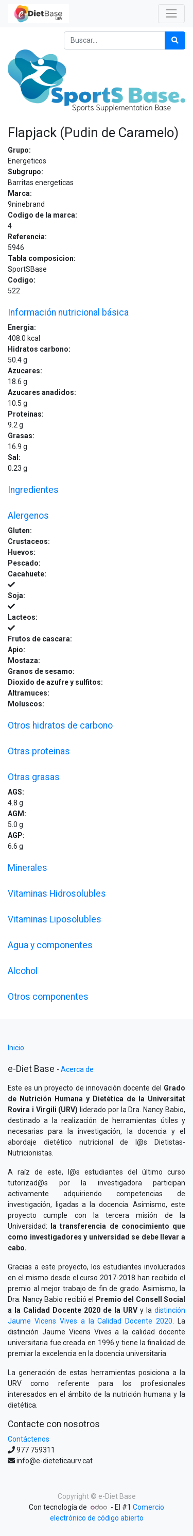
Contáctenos (28, 1439)
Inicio (16, 1048)
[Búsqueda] (175, 40)
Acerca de (77, 1069)
